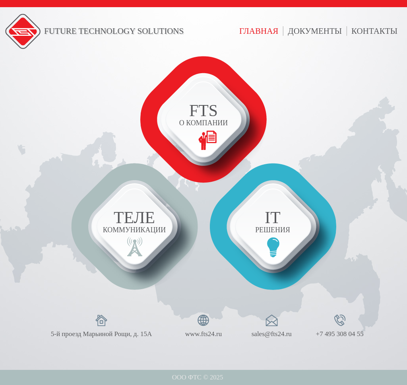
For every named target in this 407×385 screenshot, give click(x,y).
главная (258, 31)
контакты (374, 31)
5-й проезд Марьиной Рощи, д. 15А (101, 334)
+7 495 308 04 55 (340, 334)
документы (315, 31)
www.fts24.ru (203, 334)
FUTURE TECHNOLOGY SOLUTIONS (114, 31)
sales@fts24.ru (272, 334)
